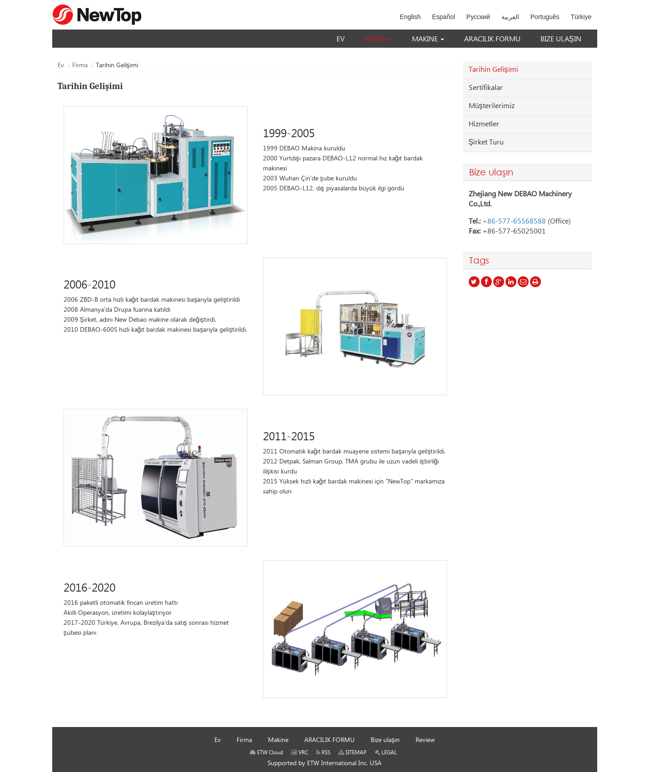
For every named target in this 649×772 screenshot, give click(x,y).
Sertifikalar (486, 88)
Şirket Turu (486, 142)
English (410, 16)
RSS (323, 752)
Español (443, 16)
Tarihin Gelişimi (493, 70)
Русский (478, 16)
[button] (378, 39)
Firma (80, 65)
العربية (510, 16)
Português (545, 16)
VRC (299, 752)
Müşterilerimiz (492, 106)
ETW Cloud (266, 752)
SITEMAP (352, 752)
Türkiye (581, 16)
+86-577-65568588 (514, 221)
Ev (61, 65)
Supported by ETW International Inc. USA (324, 763)
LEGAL (386, 752)
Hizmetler (484, 124)
